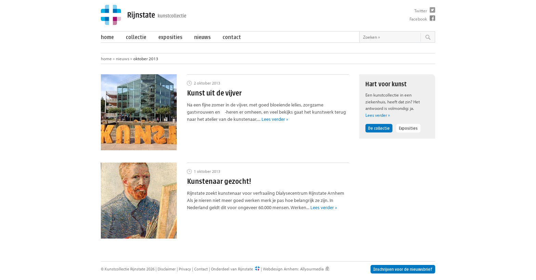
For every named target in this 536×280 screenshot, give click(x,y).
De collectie (379, 128)
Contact (232, 37)
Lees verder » (275, 119)
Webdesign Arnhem (280, 268)
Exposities (170, 37)
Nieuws (202, 37)
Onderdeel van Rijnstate (232, 268)
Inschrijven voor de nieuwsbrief (402, 269)
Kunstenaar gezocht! (219, 181)
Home (107, 37)
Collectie (136, 37)
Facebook (418, 19)
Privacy (185, 268)
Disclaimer (167, 268)
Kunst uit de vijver (214, 93)
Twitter (420, 10)
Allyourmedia (312, 268)
